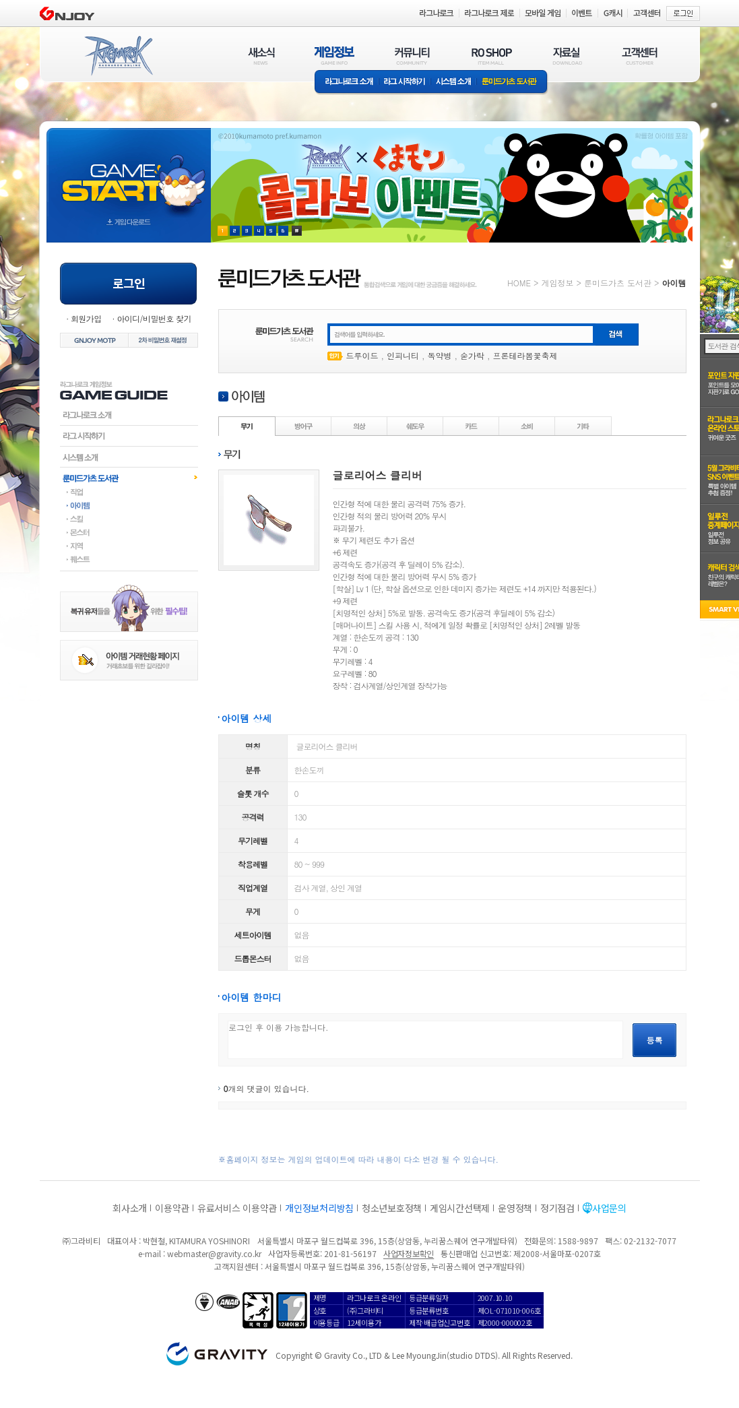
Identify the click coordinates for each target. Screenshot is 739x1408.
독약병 (440, 355)
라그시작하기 (129, 436)
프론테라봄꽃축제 (525, 355)
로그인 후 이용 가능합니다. (425, 1040)
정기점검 (557, 1208)
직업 (129, 492)
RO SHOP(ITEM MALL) (491, 55)
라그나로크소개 (347, 82)
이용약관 (172, 1208)
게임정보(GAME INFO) (334, 55)
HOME (519, 282)
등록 (655, 1040)
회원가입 (86, 318)
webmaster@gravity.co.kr (214, 1253)
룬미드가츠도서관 (129, 478)
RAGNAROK (118, 56)
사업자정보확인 (408, 1253)
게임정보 (557, 282)
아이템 (129, 505)
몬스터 (129, 532)
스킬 (129, 519)
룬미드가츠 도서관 (512, 82)
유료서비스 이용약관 (237, 1208)
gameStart (128, 173)
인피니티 (403, 355)
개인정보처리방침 (319, 1208)
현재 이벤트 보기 (297, 231)
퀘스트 (129, 559)
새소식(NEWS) (261, 55)
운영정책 (515, 1208)
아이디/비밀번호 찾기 (154, 318)
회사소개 (130, 1208)
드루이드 (362, 355)
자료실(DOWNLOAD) (566, 55)
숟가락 (472, 355)
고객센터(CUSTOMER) (640, 55)
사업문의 (609, 1208)
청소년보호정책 (392, 1208)
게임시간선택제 (460, 1208)
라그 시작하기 (404, 82)
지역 (129, 546)
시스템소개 (453, 82)
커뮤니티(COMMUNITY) (412, 55)
